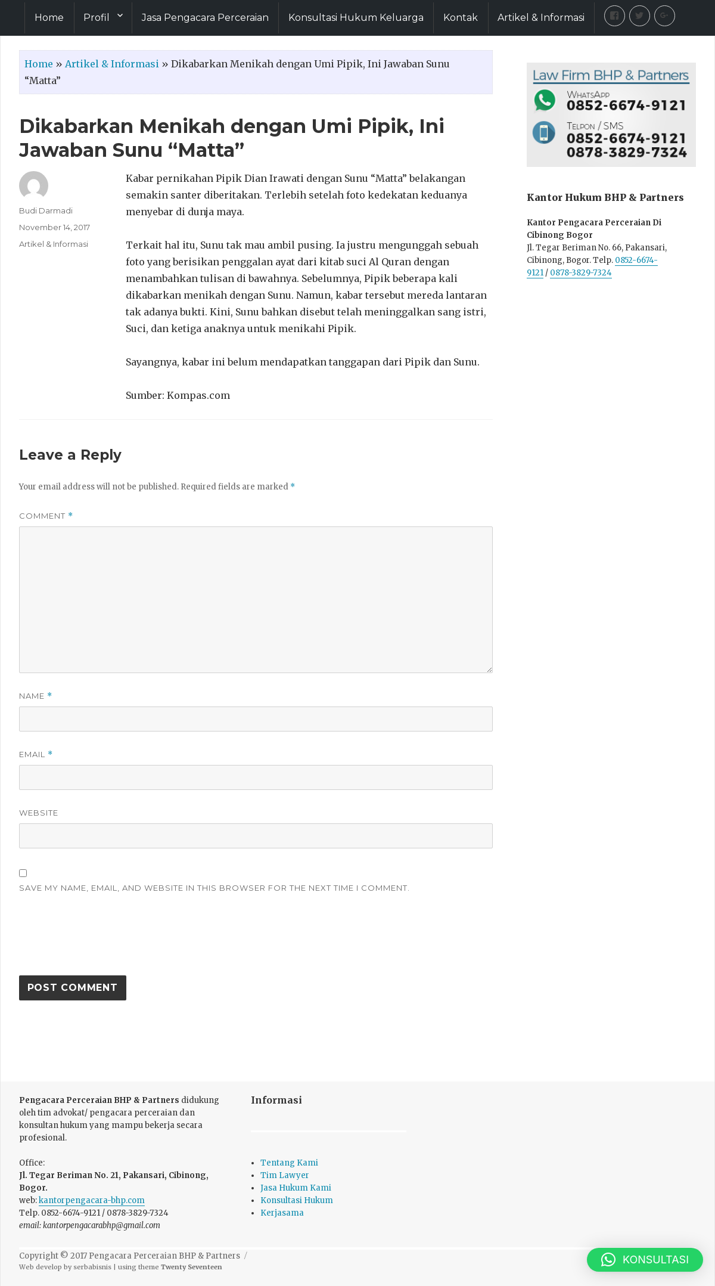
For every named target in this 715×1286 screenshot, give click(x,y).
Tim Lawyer (284, 1175)
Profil (96, 17)
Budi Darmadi (46, 210)
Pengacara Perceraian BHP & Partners (164, 1256)
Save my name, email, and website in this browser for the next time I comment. (214, 888)
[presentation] (109, 940)
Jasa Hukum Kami (295, 1188)
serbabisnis (92, 1267)
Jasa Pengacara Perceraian (205, 17)
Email (36, 754)
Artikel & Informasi (541, 17)
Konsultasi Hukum (296, 1200)
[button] (645, 1260)
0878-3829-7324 (581, 273)
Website (38, 812)
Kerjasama (282, 1213)
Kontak (460, 17)
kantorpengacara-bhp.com (92, 1200)
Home (49, 17)
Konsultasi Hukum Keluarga (356, 17)
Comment (46, 516)
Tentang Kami (289, 1163)
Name (35, 696)
